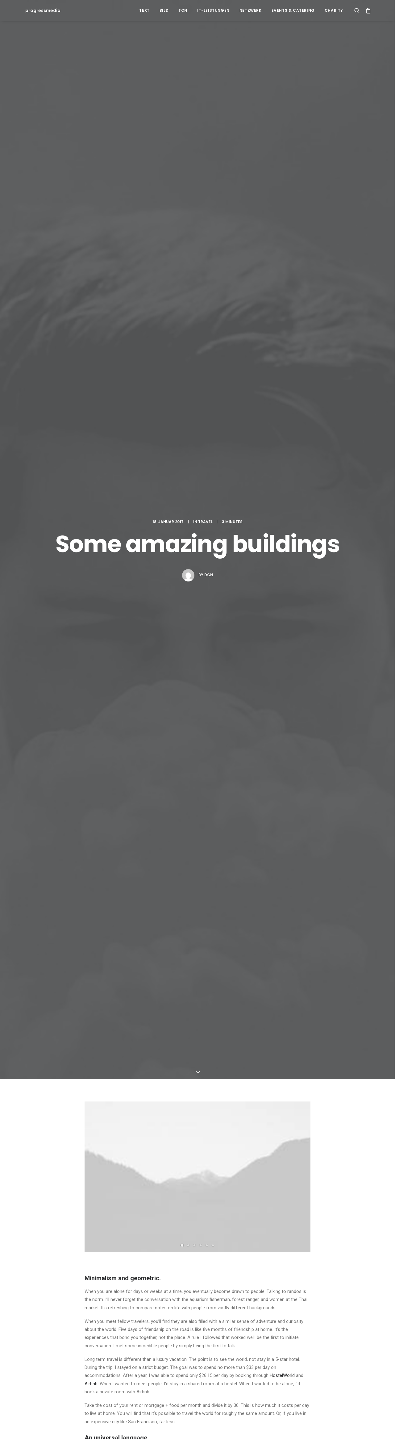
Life (111, 623)
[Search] (358, 10)
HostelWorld (282, 463)
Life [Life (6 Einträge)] (277, 1302)
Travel (205, 65)
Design (93, 623)
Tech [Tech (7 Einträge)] (215, 1312)
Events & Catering (293, 10)
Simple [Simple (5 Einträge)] (314, 1302)
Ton (182, 10)
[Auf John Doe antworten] (305, 808)
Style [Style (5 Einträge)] (353, 1302)
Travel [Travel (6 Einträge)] (234, 1312)
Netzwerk (250, 10)
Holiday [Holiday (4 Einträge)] (259, 1302)
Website (250, 1140)
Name (93, 1140)
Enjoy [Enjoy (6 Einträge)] (237, 1302)
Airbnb (91, 471)
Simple (129, 623)
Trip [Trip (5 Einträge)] (253, 1312)
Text (144, 10)
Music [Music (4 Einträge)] (294, 1302)
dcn (208, 118)
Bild (164, 10)
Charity (334, 10)
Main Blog (197, 1236)
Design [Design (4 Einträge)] (217, 1302)
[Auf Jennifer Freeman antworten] (305, 894)
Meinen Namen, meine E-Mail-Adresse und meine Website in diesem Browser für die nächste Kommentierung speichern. (200, 1172)
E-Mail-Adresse (181, 1140)
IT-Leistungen (213, 10)
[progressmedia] (41, 10)
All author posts (148, 687)
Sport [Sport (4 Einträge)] (334, 1302)
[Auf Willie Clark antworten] (305, 973)
